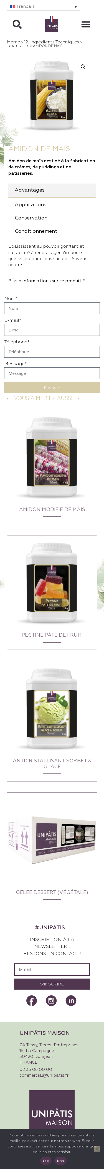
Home (13, 42)
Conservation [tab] (31, 218)
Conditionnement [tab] (36, 231)
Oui (46, 1161)
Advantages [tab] (30, 190)
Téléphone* (16, 342)
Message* (15, 364)
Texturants (18, 46)
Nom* (10, 298)
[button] (43, 7)
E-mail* (12, 320)
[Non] (97, 1149)
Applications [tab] (30, 204)
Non (60, 1161)
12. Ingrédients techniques (51, 42)
